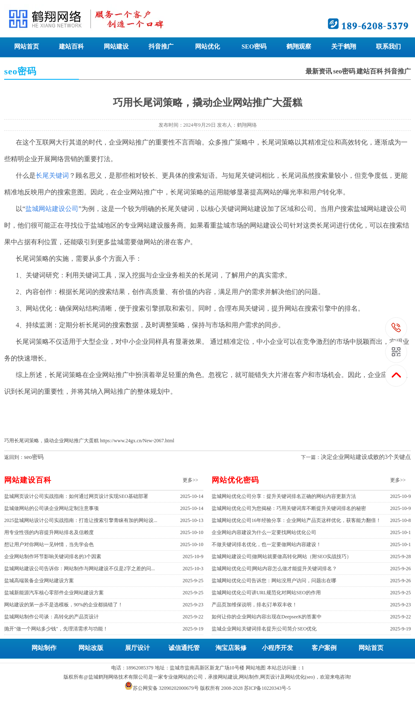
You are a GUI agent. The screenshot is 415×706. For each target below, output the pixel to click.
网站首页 (26, 46)
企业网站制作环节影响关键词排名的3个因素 (52, 556)
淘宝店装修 (231, 648)
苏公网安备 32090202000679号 (166, 688)
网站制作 (44, 648)
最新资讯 (318, 71)
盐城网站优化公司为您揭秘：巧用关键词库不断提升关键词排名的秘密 (289, 508)
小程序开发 (277, 648)
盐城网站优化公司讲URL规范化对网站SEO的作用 (266, 593)
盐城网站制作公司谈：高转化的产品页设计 (51, 617)
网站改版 (90, 648)
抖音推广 (161, 46)
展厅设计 (137, 648)
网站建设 (116, 46)
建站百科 (71, 46)
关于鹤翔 (343, 46)
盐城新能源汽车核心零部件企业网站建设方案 (54, 593)
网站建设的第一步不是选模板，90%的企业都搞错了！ (63, 605)
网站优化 (207, 46)
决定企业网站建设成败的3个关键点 (366, 457)
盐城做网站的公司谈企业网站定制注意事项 (51, 508)
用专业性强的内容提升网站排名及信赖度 (49, 532)
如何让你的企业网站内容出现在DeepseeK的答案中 (267, 617)
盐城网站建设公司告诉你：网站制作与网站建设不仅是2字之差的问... (79, 568)
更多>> (190, 480)
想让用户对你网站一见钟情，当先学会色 (49, 544)
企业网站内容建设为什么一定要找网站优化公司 (264, 532)
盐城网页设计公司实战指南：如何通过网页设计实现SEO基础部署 (76, 496)
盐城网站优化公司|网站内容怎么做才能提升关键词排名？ (274, 568)
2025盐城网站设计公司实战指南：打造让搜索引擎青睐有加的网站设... (80, 520)
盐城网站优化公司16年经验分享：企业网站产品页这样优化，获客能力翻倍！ (296, 520)
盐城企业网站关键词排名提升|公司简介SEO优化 (264, 629)
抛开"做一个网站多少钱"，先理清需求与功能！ (56, 629)
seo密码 (344, 71)
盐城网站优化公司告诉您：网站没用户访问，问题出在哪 (274, 580)
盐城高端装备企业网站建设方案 (39, 580)
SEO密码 (254, 46)
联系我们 (388, 46)
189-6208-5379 (397, 328)
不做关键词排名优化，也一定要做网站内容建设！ (266, 544)
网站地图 (256, 668)
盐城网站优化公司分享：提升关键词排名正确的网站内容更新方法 (284, 496)
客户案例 (324, 648)
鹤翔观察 (298, 46)
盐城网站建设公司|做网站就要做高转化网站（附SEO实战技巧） (282, 556)
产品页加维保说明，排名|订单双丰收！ (254, 605)
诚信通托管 (184, 648)
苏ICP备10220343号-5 (267, 688)
